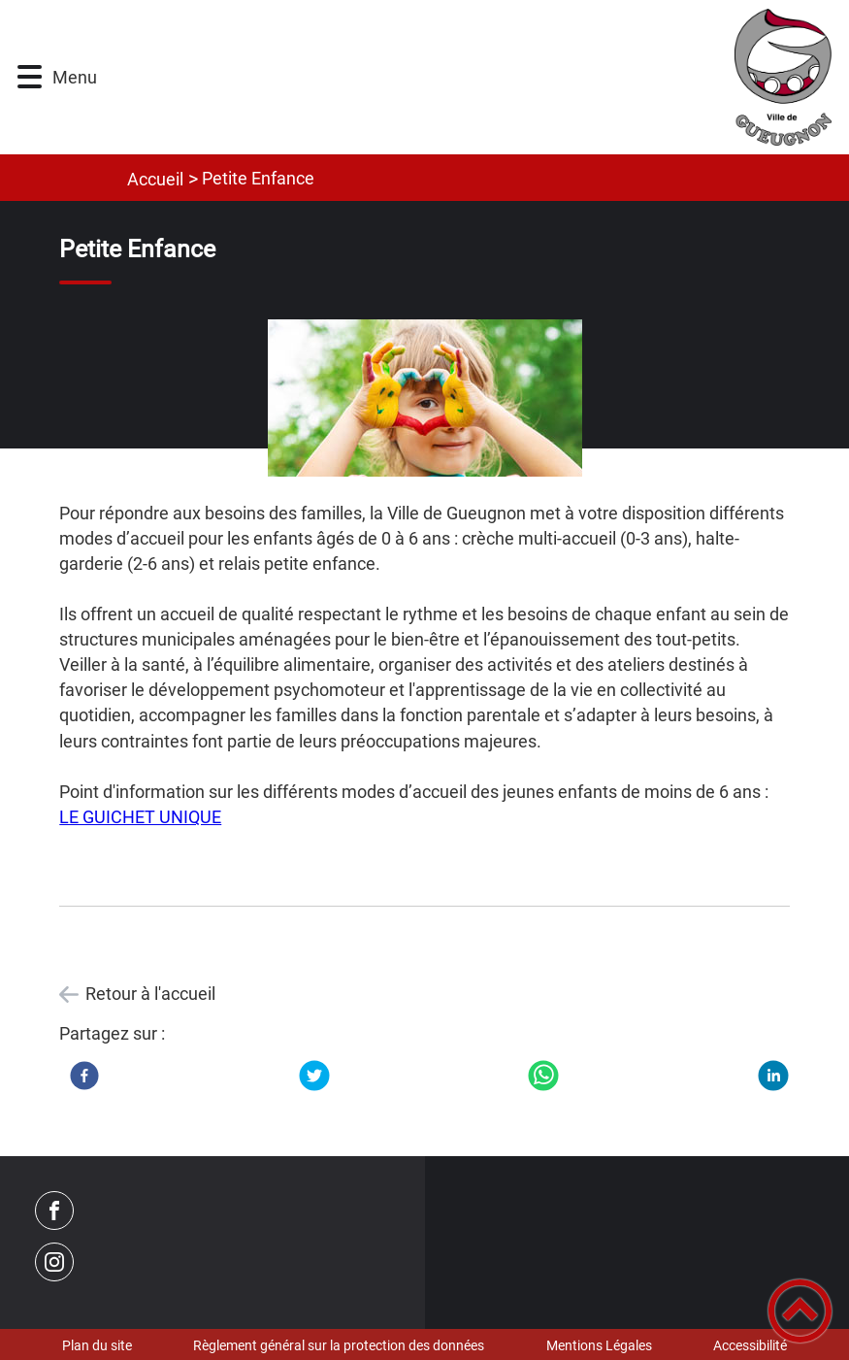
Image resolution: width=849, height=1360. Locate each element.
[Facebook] (84, 1075)
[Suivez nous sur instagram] (54, 1262)
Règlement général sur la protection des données (338, 1345)
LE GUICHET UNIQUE (140, 817)
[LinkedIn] (773, 1075)
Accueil (155, 179)
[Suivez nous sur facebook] (54, 1210)
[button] (29, 77)
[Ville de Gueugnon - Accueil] (477, 77)
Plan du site (97, 1345)
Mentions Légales (599, 1345)
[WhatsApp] (543, 1075)
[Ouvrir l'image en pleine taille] (424, 399)
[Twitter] (314, 1075)
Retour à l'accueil (150, 993)
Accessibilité (750, 1345)
